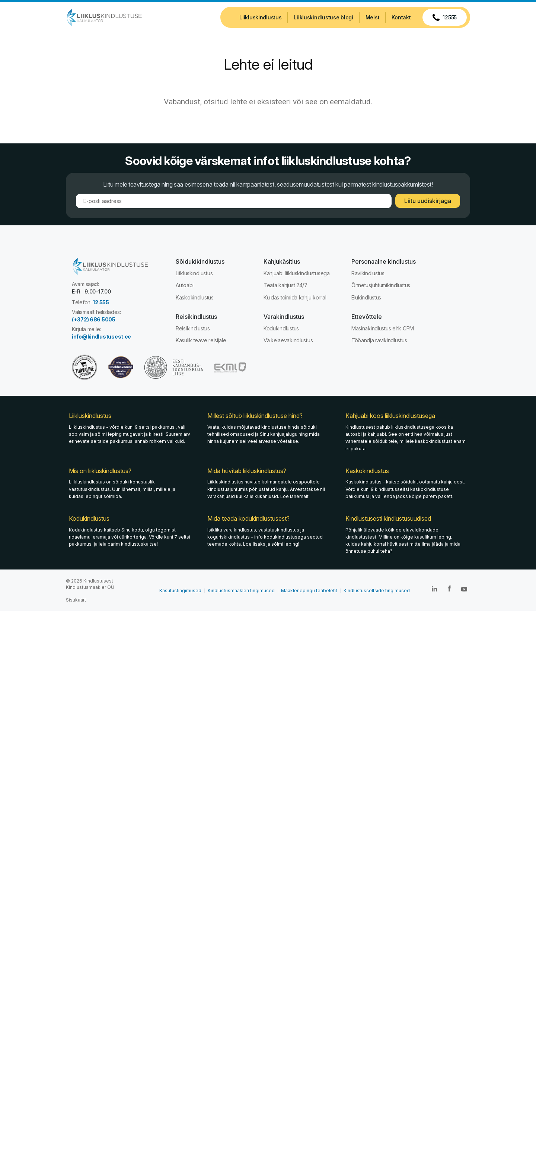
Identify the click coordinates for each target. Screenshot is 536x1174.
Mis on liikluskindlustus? (100, 471)
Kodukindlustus (281, 328)
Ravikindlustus (368, 273)
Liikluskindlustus (194, 273)
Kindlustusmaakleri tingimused (241, 590)
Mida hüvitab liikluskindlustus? (246, 471)
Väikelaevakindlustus (288, 340)
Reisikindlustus (193, 328)
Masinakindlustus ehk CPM (382, 328)
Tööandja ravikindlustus (379, 340)
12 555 (101, 302)
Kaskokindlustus (195, 297)
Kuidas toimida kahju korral (295, 297)
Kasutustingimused (180, 590)
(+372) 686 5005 (93, 319)
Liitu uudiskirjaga (427, 200)
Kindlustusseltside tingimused (377, 590)
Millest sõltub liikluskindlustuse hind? (255, 416)
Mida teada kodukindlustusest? (248, 518)
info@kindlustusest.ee (101, 336)
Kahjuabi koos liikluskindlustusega (390, 416)
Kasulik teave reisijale (201, 340)
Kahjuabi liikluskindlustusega (297, 273)
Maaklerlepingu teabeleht (309, 590)
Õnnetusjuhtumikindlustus (380, 285)
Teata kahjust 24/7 (285, 285)
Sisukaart (76, 600)
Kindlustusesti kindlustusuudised (388, 518)
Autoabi (185, 285)
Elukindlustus (366, 297)
